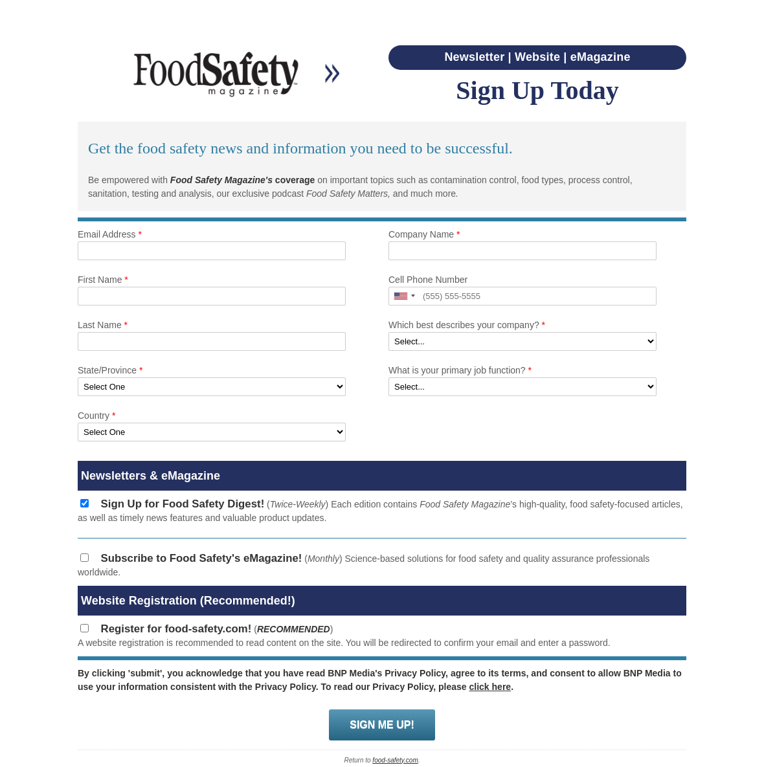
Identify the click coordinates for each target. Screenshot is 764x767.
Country (96, 415)
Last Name (103, 325)
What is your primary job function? (460, 370)
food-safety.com (395, 760)
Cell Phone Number (427, 279)
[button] (404, 296)
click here (490, 687)
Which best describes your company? (466, 325)
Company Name (424, 234)
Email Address (110, 234)
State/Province (110, 370)
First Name (103, 279)
